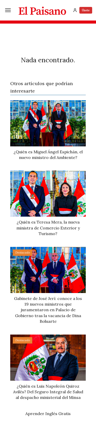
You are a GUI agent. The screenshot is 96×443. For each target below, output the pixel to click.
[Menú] (8, 10)
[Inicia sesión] (75, 10)
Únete (86, 10)
